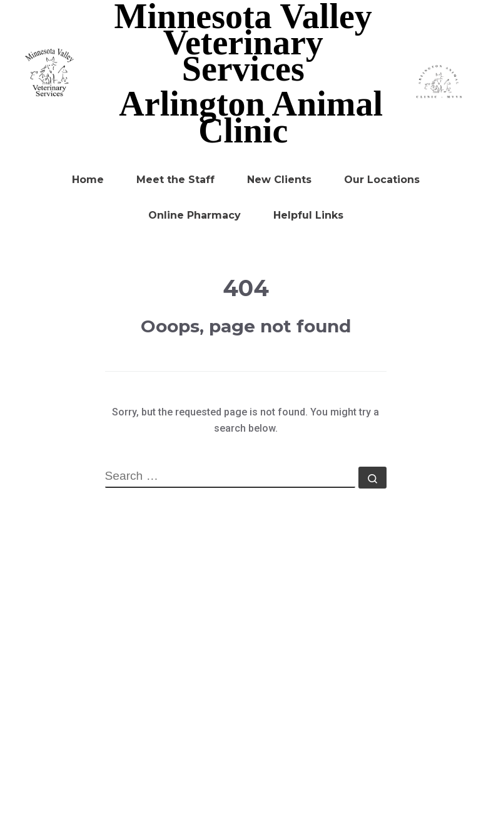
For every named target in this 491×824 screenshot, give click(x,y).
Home (88, 180)
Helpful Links (308, 215)
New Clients (279, 180)
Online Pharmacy (194, 215)
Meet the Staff (175, 180)
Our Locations (382, 180)
